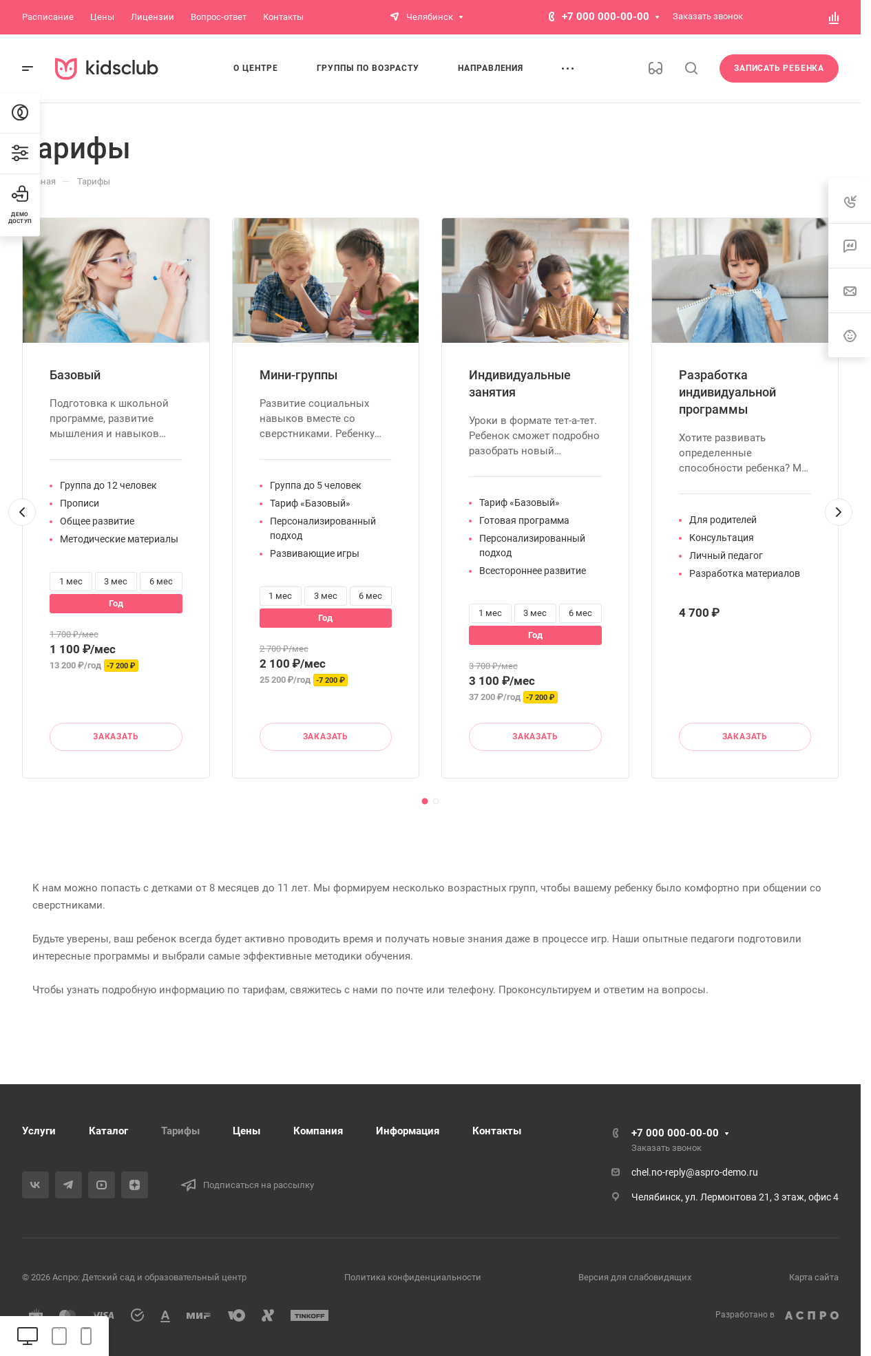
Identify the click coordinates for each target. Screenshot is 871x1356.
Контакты (496, 1131)
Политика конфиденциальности (412, 1277)
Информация (407, 1131)
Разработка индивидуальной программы (727, 392)
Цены (246, 1131)
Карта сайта (814, 1277)
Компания (318, 1131)
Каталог (108, 1131)
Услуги (39, 1131)
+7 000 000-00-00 (605, 16)
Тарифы (180, 1131)
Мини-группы (298, 375)
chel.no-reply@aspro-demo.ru (694, 1172)
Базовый (75, 375)
